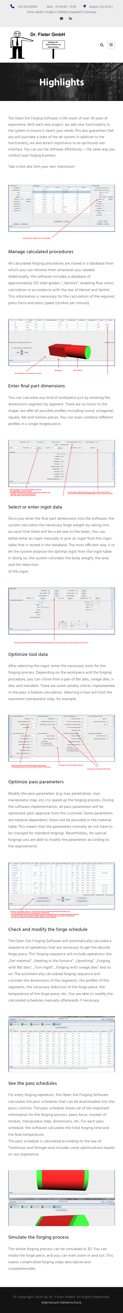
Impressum (50, 1302)
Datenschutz (71, 1302)
